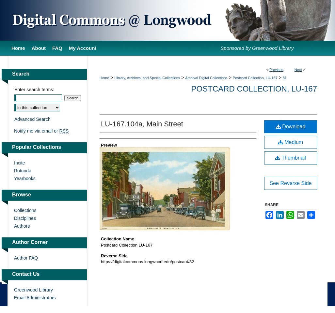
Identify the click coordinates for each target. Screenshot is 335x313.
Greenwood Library (33, 289)
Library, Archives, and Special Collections (147, 78)
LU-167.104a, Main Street (142, 124)
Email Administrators (35, 297)
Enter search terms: (34, 89)
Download (291, 126)
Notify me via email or (41, 131)
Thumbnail (290, 158)
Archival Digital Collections (206, 78)
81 (285, 78)
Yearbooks (25, 178)
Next (298, 70)
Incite (19, 162)
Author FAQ (26, 258)
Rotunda (22, 170)
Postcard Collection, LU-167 (255, 78)
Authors (22, 226)
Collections (25, 210)
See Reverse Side (291, 183)
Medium (290, 142)
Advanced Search (32, 119)
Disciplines (25, 218)
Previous (276, 70)
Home (104, 78)
